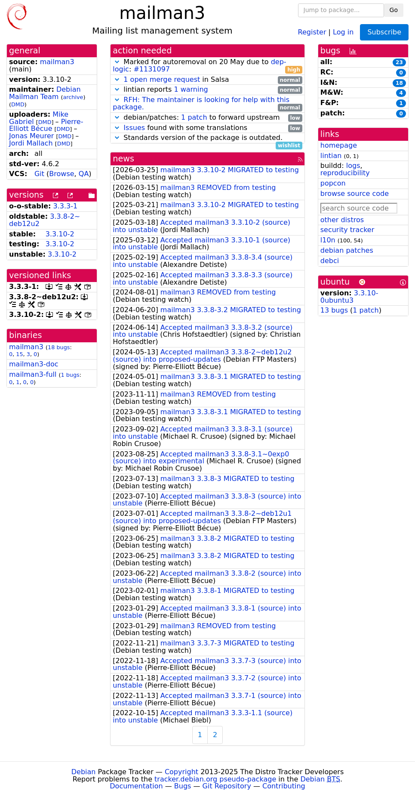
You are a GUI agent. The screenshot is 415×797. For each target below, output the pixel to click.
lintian (331, 156)
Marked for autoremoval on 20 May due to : (207, 66)
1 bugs (70, 375)
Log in (343, 32)
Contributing (283, 786)
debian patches (346, 250)
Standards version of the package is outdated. (207, 138)
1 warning (191, 89)
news (123, 159)
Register (312, 32)
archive (73, 97)
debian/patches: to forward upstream (207, 117)
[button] (117, 62)
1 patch (194, 117)
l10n (327, 240)
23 (399, 62)
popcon (333, 183)
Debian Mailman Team (45, 93)
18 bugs (59, 347)
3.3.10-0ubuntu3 (349, 296)
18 (399, 83)
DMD (18, 104)
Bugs (182, 786)
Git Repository (227, 786)
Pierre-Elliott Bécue (46, 125)
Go (394, 9)
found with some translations (207, 128)
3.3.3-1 (65, 206)
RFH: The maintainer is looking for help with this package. (201, 103)
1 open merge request (161, 79)
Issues (134, 128)
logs (353, 165)
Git (39, 174)
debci (329, 261)
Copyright (181, 772)
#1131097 (151, 69)
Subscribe (384, 32)
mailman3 (57, 62)
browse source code (354, 193)
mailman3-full (32, 374)
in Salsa (207, 80)
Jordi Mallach (31, 143)
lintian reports (207, 89)
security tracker (347, 230)
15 (19, 354)
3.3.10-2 (60, 234)
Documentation (136, 786)
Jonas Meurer (31, 136)
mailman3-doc (33, 364)
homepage (338, 145)
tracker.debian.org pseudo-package (215, 779)
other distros (342, 220)
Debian (83, 772)
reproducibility (345, 173)
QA (84, 174)
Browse (61, 174)
